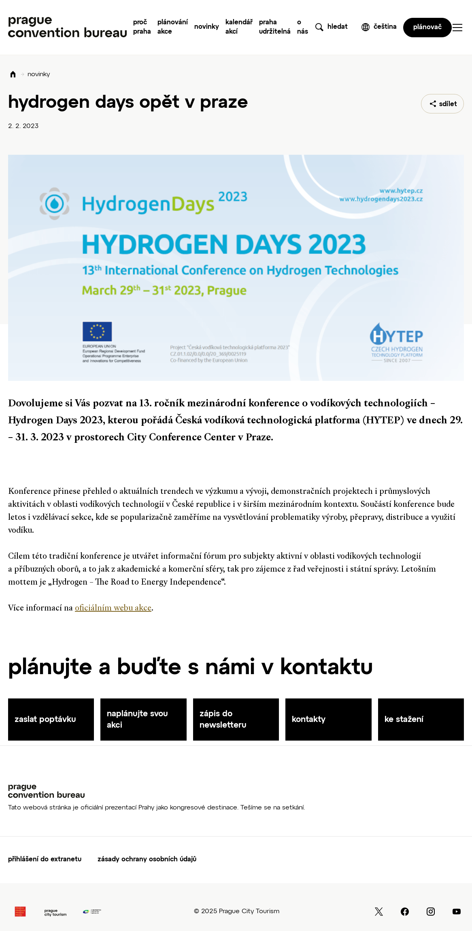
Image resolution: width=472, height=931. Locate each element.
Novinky (206, 27)
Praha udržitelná (275, 27)
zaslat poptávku (45, 719)
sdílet (448, 104)
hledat (337, 27)
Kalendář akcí (239, 27)
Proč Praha (142, 27)
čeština (385, 27)
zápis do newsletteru (223, 719)
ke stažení (404, 719)
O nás (302, 27)
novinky (39, 74)
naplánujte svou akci (137, 719)
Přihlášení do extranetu (44, 859)
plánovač (427, 27)
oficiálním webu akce (113, 608)
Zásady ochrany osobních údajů (147, 859)
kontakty (308, 719)
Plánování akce (172, 27)
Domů (13, 74)
